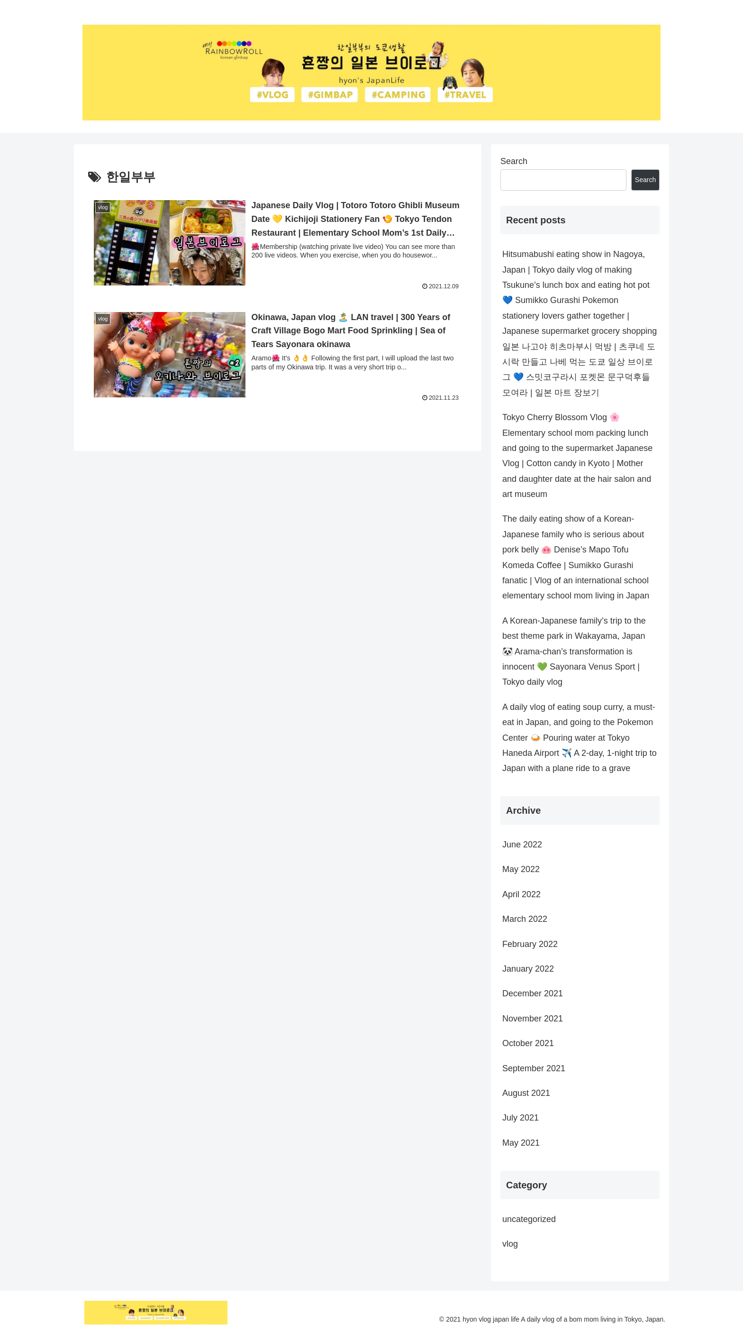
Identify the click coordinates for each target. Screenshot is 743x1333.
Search (513, 161)
